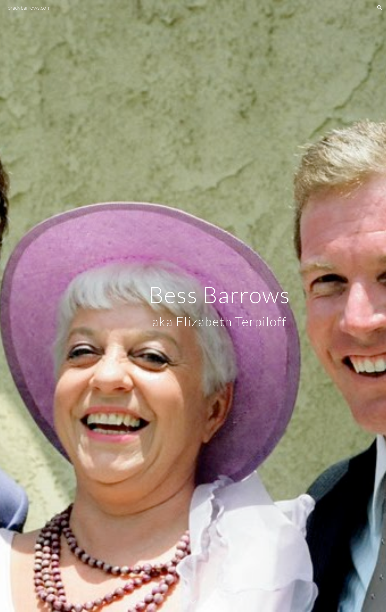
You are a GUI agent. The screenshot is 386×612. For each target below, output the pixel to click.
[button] (379, 7)
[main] (219, 306)
